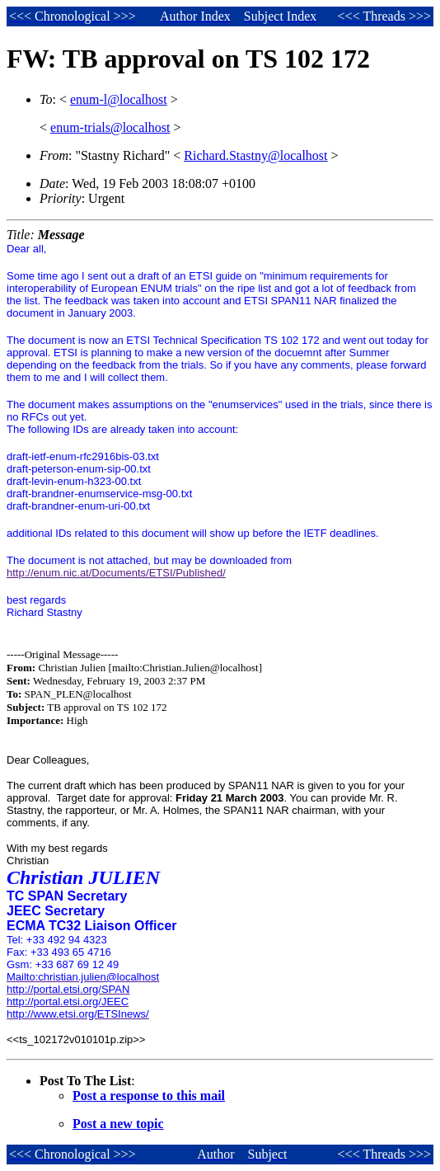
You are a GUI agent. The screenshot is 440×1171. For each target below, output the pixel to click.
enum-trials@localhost (110, 127)
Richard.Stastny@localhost (255, 155)
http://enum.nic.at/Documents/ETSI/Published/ (116, 573)
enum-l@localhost (118, 99)
